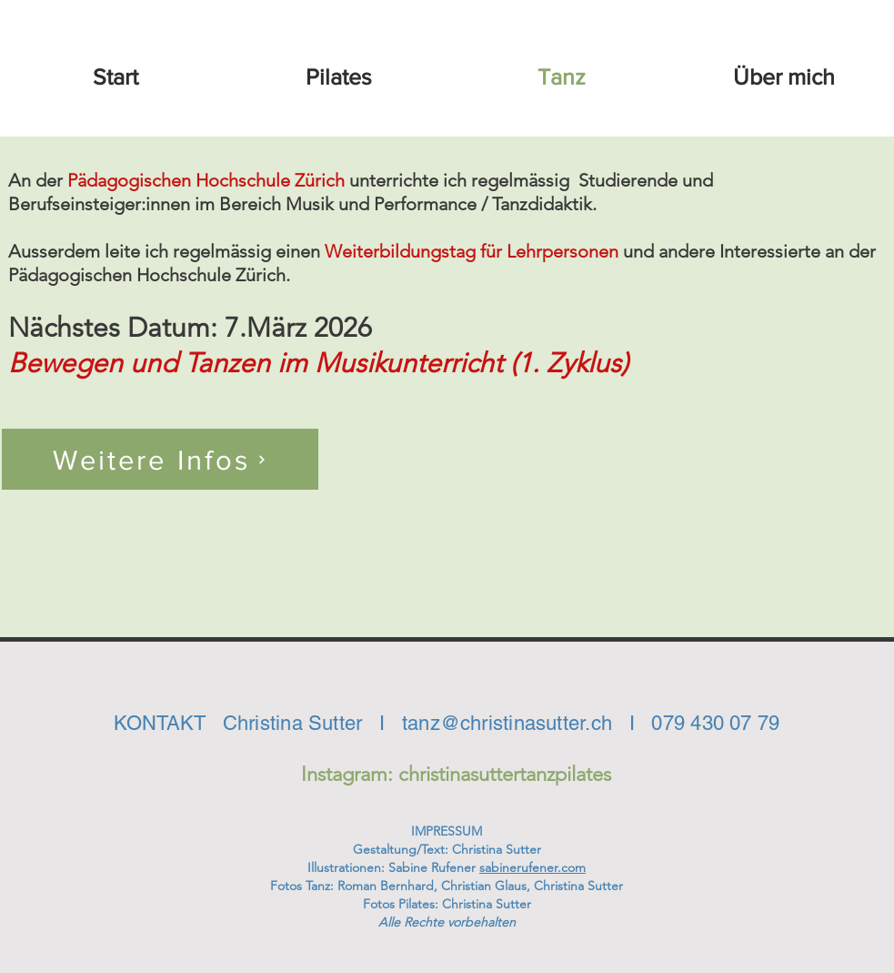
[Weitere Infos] (160, 459)
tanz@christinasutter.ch (507, 723)
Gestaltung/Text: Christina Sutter (447, 849)
